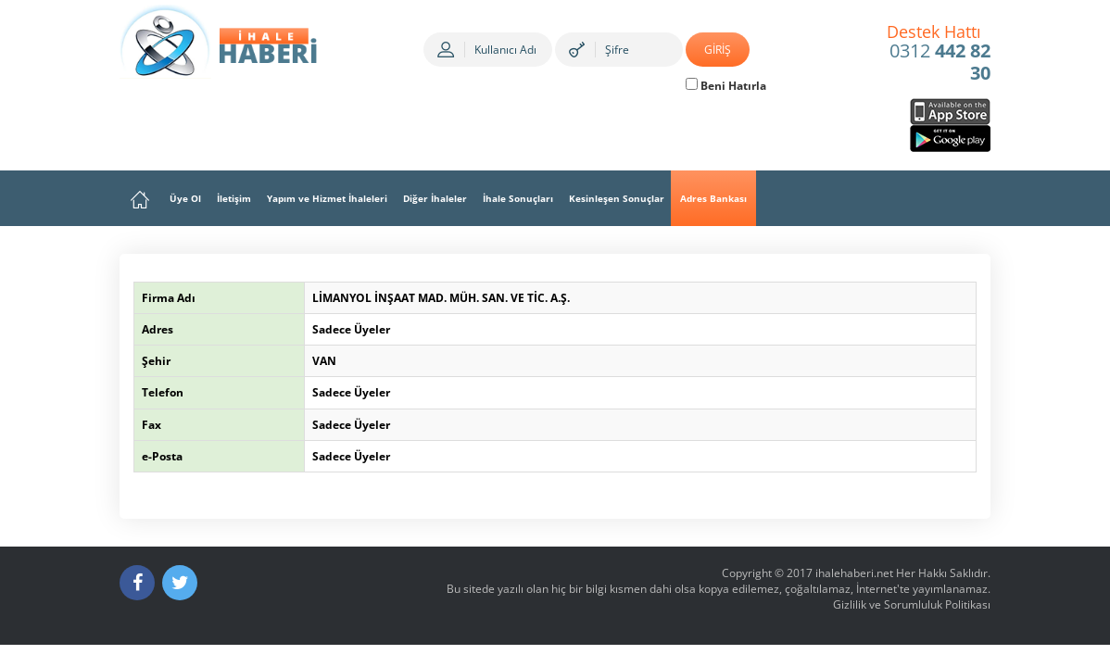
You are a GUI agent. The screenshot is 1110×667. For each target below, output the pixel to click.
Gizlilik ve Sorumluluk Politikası (911, 604)
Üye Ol (185, 198)
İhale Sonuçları (518, 198)
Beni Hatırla (726, 86)
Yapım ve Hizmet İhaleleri (327, 198)
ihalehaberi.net (854, 573)
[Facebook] (137, 582)
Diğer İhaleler (435, 198)
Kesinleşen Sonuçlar (616, 198)
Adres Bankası (713, 198)
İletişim (234, 198)
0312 (939, 53)
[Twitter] (179, 582)
